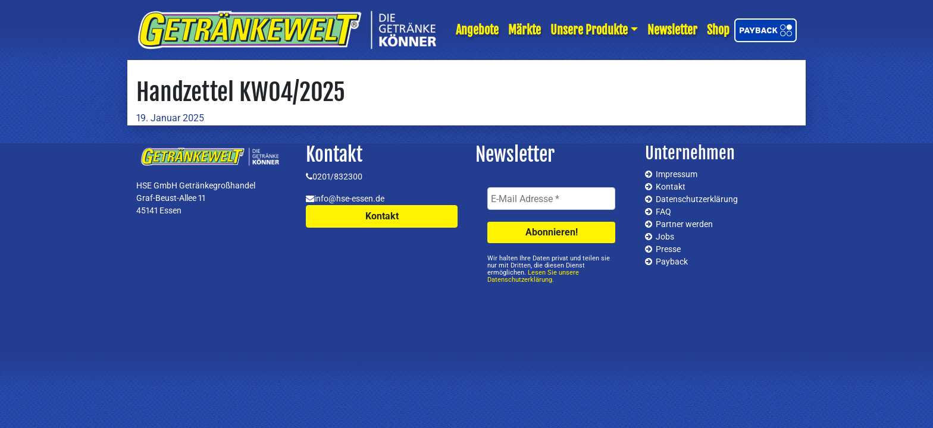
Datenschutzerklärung (697, 199)
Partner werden (684, 224)
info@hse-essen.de (349, 198)
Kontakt (382, 216)
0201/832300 (337, 176)
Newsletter (672, 30)
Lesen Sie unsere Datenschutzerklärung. (533, 276)
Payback (672, 261)
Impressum (676, 174)
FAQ (663, 211)
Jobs (665, 236)
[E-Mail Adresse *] (551, 198)
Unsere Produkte (589, 30)
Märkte (524, 30)
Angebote (477, 30)
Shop (718, 30)
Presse (668, 249)
